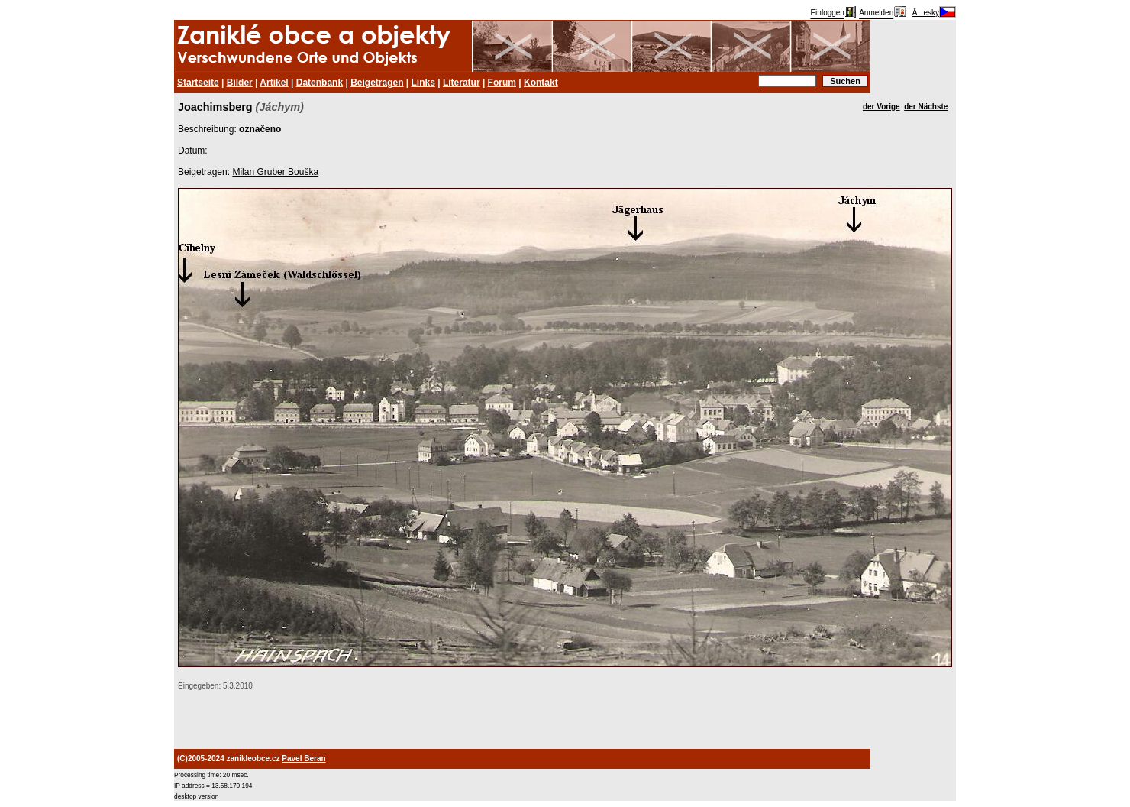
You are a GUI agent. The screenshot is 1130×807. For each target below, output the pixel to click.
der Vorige (881, 106)
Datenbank (319, 82)
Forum (502, 82)
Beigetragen (376, 82)
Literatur (461, 82)
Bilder (240, 82)
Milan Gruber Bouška (275, 172)
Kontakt (541, 82)
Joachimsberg (215, 107)
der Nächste (926, 106)
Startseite (198, 82)
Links (423, 82)
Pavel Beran (303, 758)
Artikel (274, 82)
